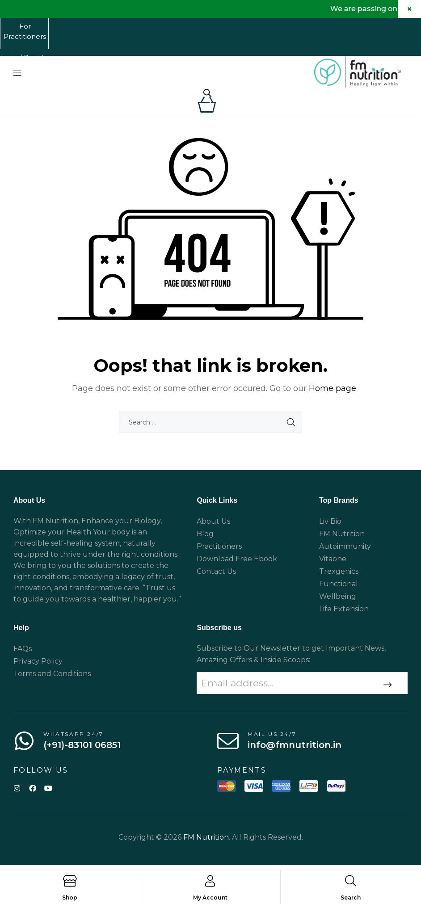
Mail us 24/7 (272, 741)
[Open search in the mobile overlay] (207, 94)
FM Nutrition (206, 845)
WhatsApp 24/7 (73, 741)
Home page (332, 396)
